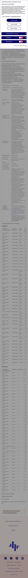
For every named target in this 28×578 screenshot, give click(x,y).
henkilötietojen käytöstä (16, 16)
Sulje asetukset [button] (13, 28)
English (12, 4)
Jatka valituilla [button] (14, 24)
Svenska (9, 4)
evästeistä (7, 16)
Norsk (6, 4)
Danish (2, 4)
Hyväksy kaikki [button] (14, 20)
